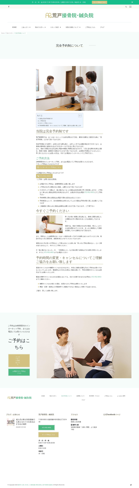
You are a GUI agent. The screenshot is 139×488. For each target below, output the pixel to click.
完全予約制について (66, 395)
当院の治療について (72, 27)
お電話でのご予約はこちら (19, 372)
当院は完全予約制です (46, 118)
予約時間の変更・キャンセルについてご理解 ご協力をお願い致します (60, 125)
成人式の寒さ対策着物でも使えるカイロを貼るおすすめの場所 (25, 421)
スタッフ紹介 (54, 27)
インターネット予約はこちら (49, 167)
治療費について (80, 395)
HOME (14, 27)
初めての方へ (39, 27)
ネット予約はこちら (99, 2)
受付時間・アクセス (94, 395)
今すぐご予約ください (46, 123)
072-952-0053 (44, 176)
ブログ (102, 27)
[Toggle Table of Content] (79, 115)
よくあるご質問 (121, 395)
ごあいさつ (24, 27)
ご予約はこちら (90, 27)
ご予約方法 (42, 121)
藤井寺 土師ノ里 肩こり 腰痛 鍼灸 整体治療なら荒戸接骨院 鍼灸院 (35, 485)
